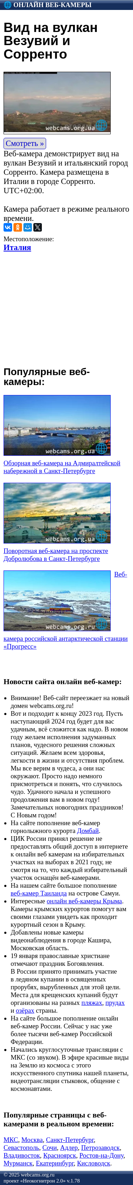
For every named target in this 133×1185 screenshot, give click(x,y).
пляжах (92, 1002)
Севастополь (21, 1147)
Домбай (88, 830)
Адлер (69, 1147)
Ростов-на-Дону (101, 1155)
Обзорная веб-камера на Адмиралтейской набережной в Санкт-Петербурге (62, 467)
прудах (114, 1002)
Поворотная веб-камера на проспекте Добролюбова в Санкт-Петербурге (56, 554)
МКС (11, 1139)
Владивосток (22, 1155)
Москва (32, 1139)
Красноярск (59, 1155)
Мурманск (18, 1163)
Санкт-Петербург (70, 1139)
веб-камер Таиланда (39, 893)
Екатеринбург (55, 1163)
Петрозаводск (100, 1147)
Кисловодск (93, 1163)
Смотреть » (25, 143)
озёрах (25, 1010)
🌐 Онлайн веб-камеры (48, 5)
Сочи (50, 1147)
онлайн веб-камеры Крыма (84, 901)
